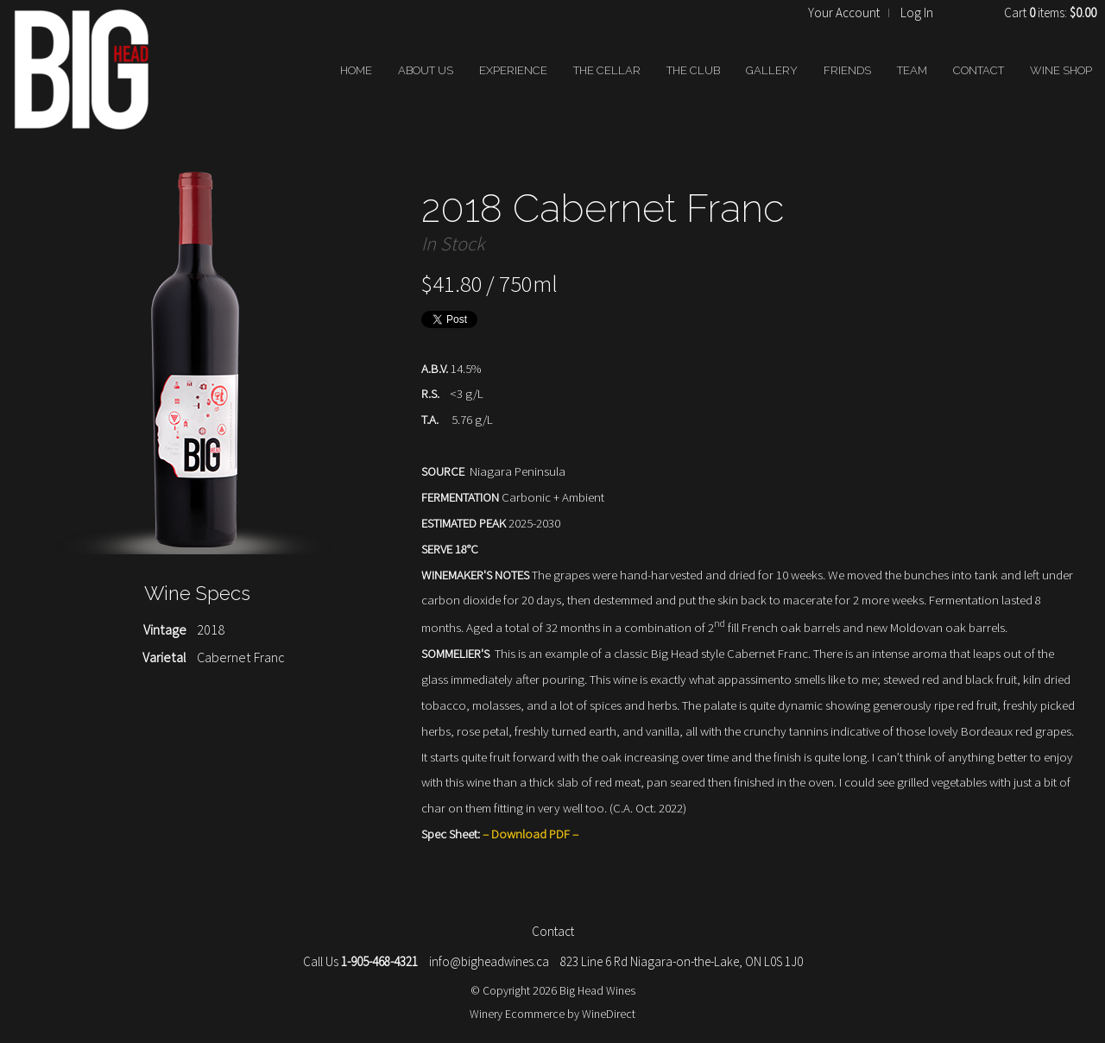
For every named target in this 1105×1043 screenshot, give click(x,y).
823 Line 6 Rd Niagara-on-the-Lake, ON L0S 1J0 (681, 961)
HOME (356, 70)
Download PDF (530, 833)
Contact (553, 931)
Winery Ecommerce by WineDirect (552, 1013)
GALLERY (772, 70)
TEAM (912, 70)
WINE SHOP (1061, 70)
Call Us (360, 961)
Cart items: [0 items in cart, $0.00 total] (1050, 12)
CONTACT (978, 70)
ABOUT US (425, 70)
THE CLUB (693, 70)
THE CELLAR (607, 70)
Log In (916, 12)
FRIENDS (847, 70)
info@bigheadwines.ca (489, 961)
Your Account (844, 12)
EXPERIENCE (513, 70)
